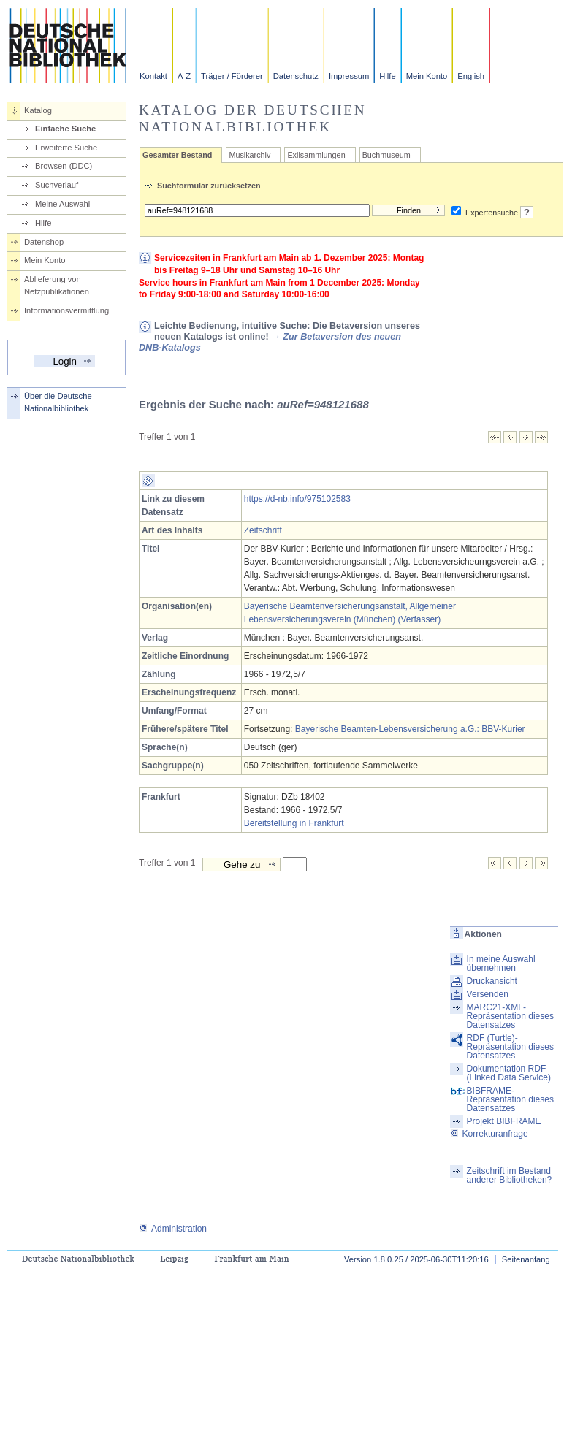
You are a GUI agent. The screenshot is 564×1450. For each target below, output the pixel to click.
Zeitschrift (263, 530)
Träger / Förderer (232, 76)
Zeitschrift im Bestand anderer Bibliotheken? (509, 1175)
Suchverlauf (56, 184)
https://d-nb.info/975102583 (297, 499)
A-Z (184, 76)
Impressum (349, 76)
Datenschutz (296, 76)
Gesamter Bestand (177, 154)
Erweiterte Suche (66, 147)
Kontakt (153, 76)
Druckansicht (492, 981)
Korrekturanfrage (489, 1134)
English (470, 76)
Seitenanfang (526, 1259)
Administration (173, 1229)
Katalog (38, 110)
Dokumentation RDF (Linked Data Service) (509, 1073)
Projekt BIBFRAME (504, 1121)
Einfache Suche (65, 128)
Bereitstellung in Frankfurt (294, 823)
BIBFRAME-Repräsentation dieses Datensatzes (510, 1099)
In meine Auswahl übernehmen (501, 963)
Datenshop (44, 241)
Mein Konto (427, 76)
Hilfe (387, 76)
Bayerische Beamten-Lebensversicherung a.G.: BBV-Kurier (410, 729)
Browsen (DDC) (63, 165)
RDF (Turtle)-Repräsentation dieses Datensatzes (510, 1047)
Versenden (487, 994)
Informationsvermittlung (66, 310)
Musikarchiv (249, 154)
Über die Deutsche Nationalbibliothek (58, 402)
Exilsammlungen (316, 154)
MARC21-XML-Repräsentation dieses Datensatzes (510, 1016)
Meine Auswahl (62, 203)
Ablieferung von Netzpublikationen (56, 285)
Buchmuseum (386, 154)
